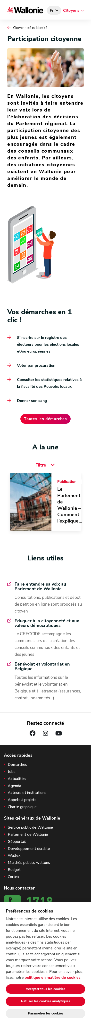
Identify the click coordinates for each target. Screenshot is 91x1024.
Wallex (14, 855)
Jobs (12, 771)
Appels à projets (22, 799)
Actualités (17, 778)
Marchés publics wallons (29, 862)
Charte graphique (22, 807)
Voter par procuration (36, 365)
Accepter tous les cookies (45, 989)
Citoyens (71, 10)
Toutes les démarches (45, 419)
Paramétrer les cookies (45, 1013)
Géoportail (17, 841)
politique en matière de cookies (53, 977)
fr (52, 10)
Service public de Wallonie (30, 827)
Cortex (13, 876)
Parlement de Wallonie (28, 834)
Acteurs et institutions (27, 792)
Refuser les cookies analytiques (45, 1001)
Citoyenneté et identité (30, 28)
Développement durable (29, 848)
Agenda (14, 786)
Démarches (17, 764)
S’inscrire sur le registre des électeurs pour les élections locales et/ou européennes (48, 344)
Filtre (45, 465)
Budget (14, 869)
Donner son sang (32, 400)
